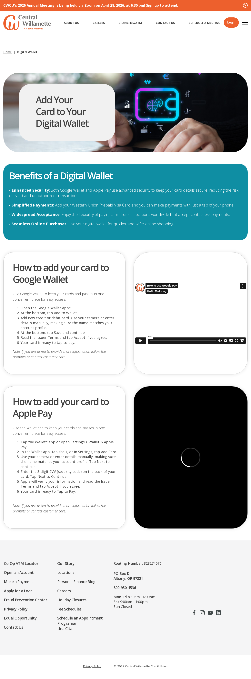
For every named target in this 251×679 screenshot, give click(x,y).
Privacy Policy (92, 666)
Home (7, 52)
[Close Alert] (245, 5)
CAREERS (99, 23)
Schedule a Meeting (204, 23)
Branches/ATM (130, 23)
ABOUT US (71, 23)
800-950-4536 (125, 587)
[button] (245, 22)
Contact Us (165, 23)
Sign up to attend (161, 5)
